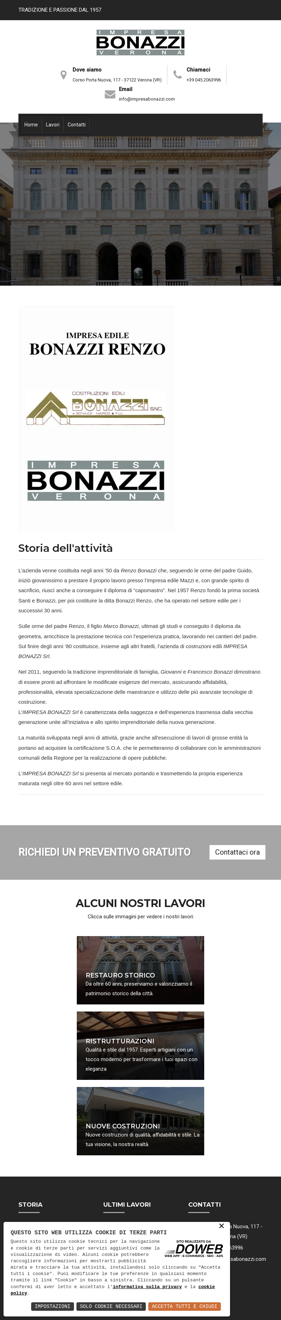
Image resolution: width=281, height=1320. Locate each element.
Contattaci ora (237, 852)
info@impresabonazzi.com (147, 99)
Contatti (77, 125)
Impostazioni (52, 1306)
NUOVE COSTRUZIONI (123, 1126)
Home (31, 125)
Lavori (52, 125)
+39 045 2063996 (204, 80)
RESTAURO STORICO (120, 975)
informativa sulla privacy (147, 1287)
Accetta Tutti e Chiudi (184, 1306)
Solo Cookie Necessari (111, 1306)
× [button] (221, 1226)
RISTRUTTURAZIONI (120, 1041)
